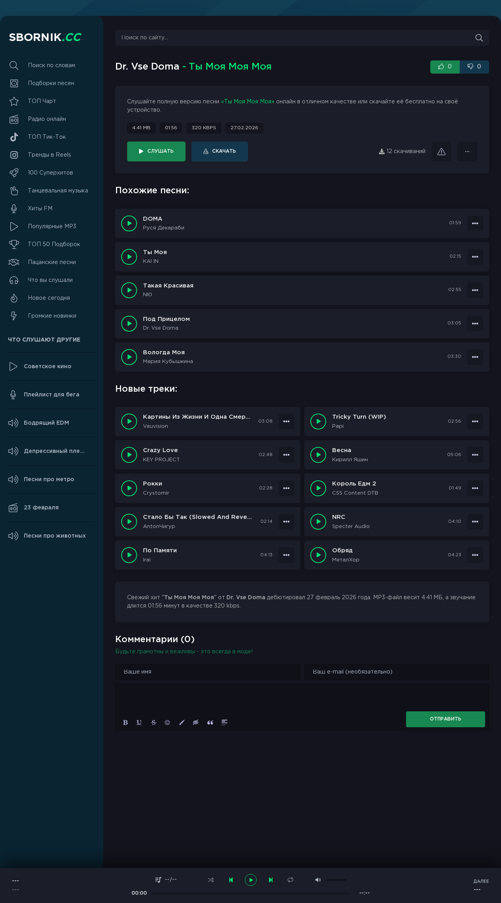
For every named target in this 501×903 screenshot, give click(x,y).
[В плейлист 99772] (475, 488)
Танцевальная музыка (58, 190)
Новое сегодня (49, 298)
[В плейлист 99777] (286, 421)
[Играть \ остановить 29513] (129, 257)
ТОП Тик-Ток (47, 137)
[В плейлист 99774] (475, 455)
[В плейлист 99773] (286, 488)
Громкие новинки (52, 316)
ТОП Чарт (42, 101)
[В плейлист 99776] (475, 421)
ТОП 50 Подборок (54, 244)
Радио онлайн (47, 119)
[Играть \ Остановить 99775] (129, 455)
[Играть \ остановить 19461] (129, 324)
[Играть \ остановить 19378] (129, 357)
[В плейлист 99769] (286, 555)
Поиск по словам (51, 65)
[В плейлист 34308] (475, 223)
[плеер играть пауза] (251, 880)
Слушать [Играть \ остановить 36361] (160, 151)
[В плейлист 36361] (467, 151)
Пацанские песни (52, 262)
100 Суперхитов (50, 173)
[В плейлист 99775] (286, 455)
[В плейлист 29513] (475, 257)
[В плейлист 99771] (286, 522)
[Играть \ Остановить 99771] (129, 522)
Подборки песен (51, 83)
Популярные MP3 (52, 226)
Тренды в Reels (49, 155)
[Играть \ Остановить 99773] (129, 488)
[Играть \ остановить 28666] (129, 290)
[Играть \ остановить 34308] (129, 223)
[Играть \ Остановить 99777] (129, 421)
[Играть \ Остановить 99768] (318, 555)
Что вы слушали (50, 280)
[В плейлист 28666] (475, 290)
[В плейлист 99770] (475, 522)
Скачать (224, 151)
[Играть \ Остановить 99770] (318, 522)
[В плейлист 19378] (475, 357)
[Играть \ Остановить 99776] (318, 421)
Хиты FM (40, 208)
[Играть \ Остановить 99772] (318, 488)
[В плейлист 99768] (475, 555)
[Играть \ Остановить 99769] (129, 555)
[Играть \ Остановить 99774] (318, 455)
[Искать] (479, 38)
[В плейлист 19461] (475, 324)
